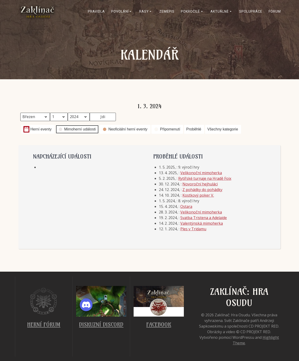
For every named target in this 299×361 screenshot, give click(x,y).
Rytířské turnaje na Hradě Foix (204, 178)
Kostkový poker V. (198, 195)
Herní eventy (37, 129)
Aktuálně (219, 11)
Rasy (144, 11)
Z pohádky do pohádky (202, 189)
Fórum (275, 11)
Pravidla (96, 11)
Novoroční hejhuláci (200, 184)
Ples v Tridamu (193, 228)
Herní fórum (43, 324)
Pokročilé (190, 11)
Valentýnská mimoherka (201, 223)
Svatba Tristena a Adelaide (203, 217)
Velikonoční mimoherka (201, 172)
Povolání (120, 11)
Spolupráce (250, 11)
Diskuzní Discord (101, 324)
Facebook (158, 324)
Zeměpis (166, 11)
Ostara (186, 206)
